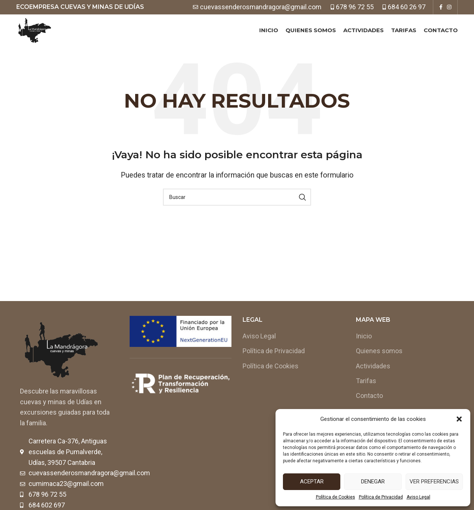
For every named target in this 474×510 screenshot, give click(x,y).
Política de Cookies (335, 497)
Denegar (373, 481)
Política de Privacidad (381, 497)
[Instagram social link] (449, 7)
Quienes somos (379, 364)
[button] (459, 419)
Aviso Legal (418, 497)
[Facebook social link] (441, 7)
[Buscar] (237, 210)
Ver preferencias (434, 481)
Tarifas (366, 394)
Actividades (373, 379)
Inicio (364, 349)
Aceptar (312, 481)
